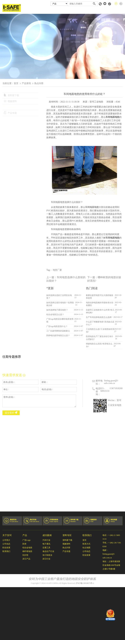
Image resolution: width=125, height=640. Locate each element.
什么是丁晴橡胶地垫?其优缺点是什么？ (100, 323)
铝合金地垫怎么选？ (55, 314)
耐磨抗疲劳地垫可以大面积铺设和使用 (99, 296)
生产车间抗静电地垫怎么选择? (99, 317)
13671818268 (116, 388)
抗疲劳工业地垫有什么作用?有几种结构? (100, 311)
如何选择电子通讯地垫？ (57, 310)
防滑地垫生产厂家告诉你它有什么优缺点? (99, 337)
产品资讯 (26, 83)
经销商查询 (95, 10)
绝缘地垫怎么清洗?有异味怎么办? (99, 345)
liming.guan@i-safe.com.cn (111, 381)
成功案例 (83, 10)
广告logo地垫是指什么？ (56, 326)
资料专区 (107, 10)
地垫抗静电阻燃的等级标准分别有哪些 (99, 303)
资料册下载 (11, 95)
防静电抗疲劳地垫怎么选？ (58, 335)
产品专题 (10, 113)
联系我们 (119, 10)
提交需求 (11, 412)
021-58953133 (104, 389)
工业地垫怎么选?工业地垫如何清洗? (100, 330)
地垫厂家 (57, 270)
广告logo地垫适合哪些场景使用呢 (59, 320)
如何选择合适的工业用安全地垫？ (59, 296)
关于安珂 (60, 10)
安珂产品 (72, 10)
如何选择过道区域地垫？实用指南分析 (60, 303)
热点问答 (10, 107)
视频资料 (10, 101)
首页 (51, 10)
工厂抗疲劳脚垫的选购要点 (58, 331)
